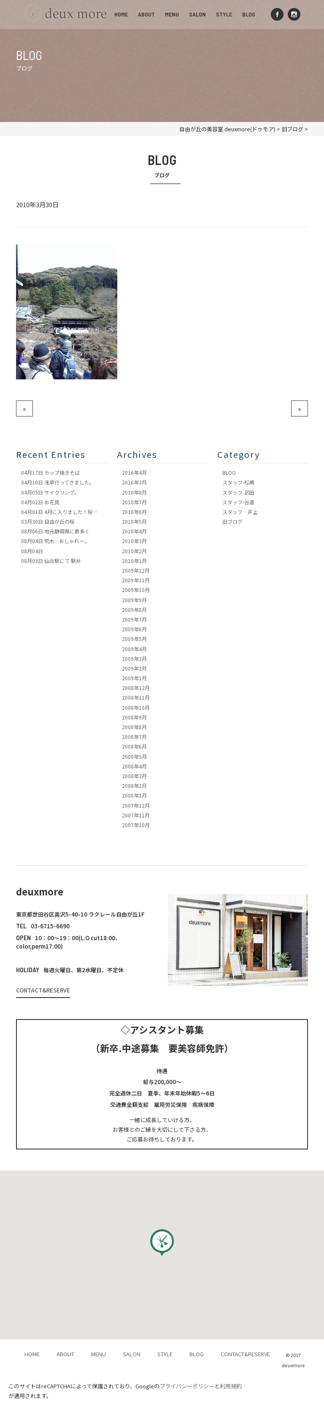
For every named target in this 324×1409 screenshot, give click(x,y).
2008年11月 (136, 697)
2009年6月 (134, 629)
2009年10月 (136, 589)
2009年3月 (134, 658)
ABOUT (146, 14)
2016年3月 (134, 482)
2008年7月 (134, 736)
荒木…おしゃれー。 (55, 540)
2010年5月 (134, 521)
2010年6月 (134, 511)
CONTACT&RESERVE (43, 990)
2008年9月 (134, 717)
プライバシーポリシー (186, 1386)
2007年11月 (136, 815)
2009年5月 (134, 638)
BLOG (248, 14)
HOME (121, 14)
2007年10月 (136, 824)
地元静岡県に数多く (55, 531)
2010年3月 (134, 540)
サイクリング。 (50, 492)
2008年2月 (134, 785)
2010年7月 (134, 502)
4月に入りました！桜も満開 (64, 511)
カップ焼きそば (50, 472)
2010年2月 (134, 550)
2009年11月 (136, 580)
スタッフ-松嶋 (238, 482)
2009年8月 (134, 609)
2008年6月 (134, 746)
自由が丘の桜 (48, 521)
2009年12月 (136, 570)
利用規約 (231, 1386)
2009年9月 (134, 599)
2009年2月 (134, 668)
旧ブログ (232, 521)
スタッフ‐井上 (240, 511)
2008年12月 (136, 687)
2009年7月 (134, 619)
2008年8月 (134, 726)
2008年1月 (134, 795)
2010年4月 (134, 531)
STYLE (224, 14)
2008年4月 (134, 766)
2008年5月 (134, 756)
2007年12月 (136, 805)
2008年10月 (136, 707)
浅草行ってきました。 (57, 482)
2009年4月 (134, 648)
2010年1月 (134, 560)
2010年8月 (134, 492)
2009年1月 (134, 678)
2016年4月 (134, 472)
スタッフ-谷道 (238, 502)
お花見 (40, 502)
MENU (172, 14)
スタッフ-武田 (238, 492)
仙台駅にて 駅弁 (51, 560)
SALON (197, 14)
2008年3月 (134, 775)
